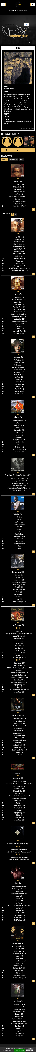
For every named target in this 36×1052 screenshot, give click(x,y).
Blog (25, 10)
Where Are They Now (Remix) (16, 843)
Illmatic (16, 181)
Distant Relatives (17, 944)
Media (19, 10)
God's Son (16, 514)
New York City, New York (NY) (18, 36)
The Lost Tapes (16, 572)
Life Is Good (16, 1001)
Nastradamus (17, 357)
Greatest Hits (17, 778)
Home (11, 10)
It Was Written (6, 214)
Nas (16, 883)
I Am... (16, 294)
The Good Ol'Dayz (4, 14)
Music (15, 10)
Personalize (29, 1050)
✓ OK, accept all (19, 1050)
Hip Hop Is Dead (17, 715)
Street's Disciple (17, 625)
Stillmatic (16, 417)
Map (22, 10)
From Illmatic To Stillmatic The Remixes (16, 475)
